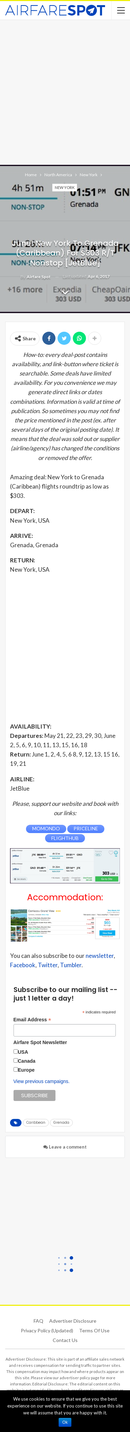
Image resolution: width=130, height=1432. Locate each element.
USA (23, 1052)
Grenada (61, 1122)
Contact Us (65, 1340)
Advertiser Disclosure (72, 1321)
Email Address (32, 1020)
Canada (27, 1061)
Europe (26, 1070)
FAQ (38, 1321)
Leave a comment (65, 1147)
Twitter (48, 965)
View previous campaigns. (42, 1081)
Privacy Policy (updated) (47, 1330)
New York (65, 187)
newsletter (100, 955)
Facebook (22, 965)
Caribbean (35, 1122)
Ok (65, 1422)
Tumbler (70, 965)
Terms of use (94, 1330)
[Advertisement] (65, 91)
